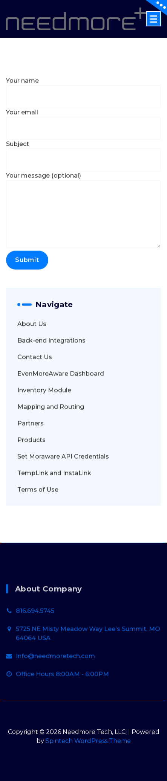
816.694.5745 (35, 638)
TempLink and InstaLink (54, 490)
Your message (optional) (83, 227)
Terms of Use (37, 506)
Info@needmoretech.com (55, 683)
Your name (83, 109)
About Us (31, 341)
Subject (83, 172)
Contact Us (34, 374)
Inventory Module (44, 407)
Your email (83, 141)
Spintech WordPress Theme (88, 740)
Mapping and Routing (50, 423)
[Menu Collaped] (153, 18)
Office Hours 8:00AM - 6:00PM (62, 701)
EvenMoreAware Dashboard (60, 390)
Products (31, 457)
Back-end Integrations (51, 357)
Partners (30, 440)
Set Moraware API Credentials (63, 473)
